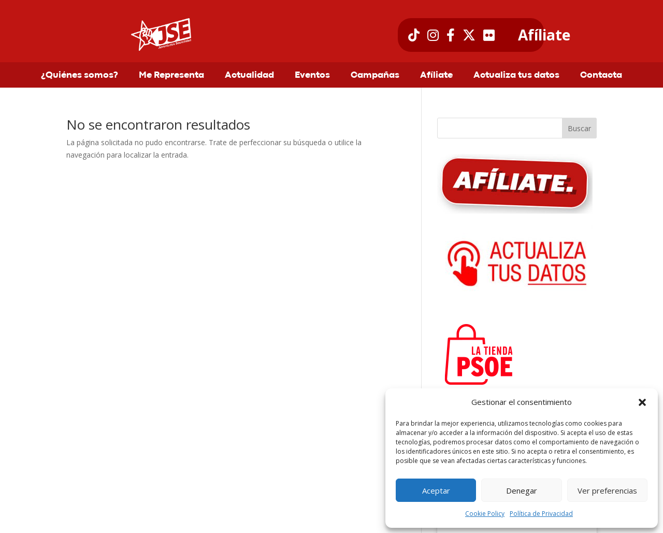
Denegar (521, 490)
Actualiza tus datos (516, 75)
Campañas (375, 75)
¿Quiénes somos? (79, 75)
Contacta (601, 75)
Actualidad (249, 75)
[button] (642, 402)
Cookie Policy (485, 513)
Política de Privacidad (541, 513)
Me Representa (171, 75)
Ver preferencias (607, 490)
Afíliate (544, 35)
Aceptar (436, 490)
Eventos (312, 75)
